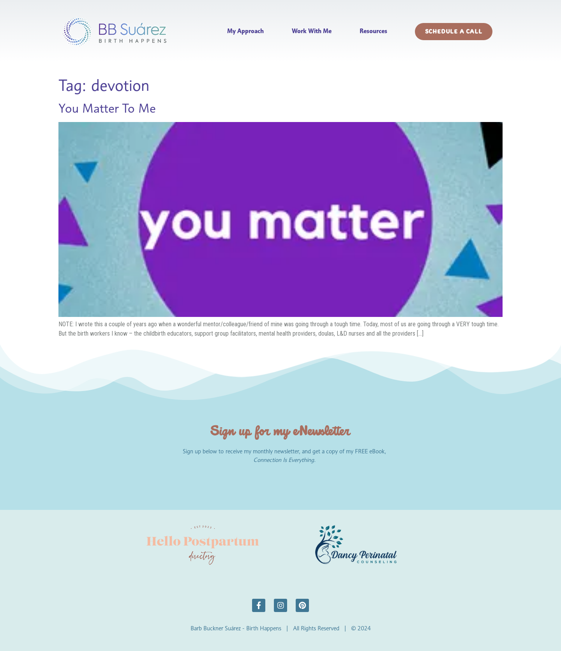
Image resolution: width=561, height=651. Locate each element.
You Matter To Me (107, 108)
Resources (373, 31)
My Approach (245, 31)
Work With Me (312, 31)
